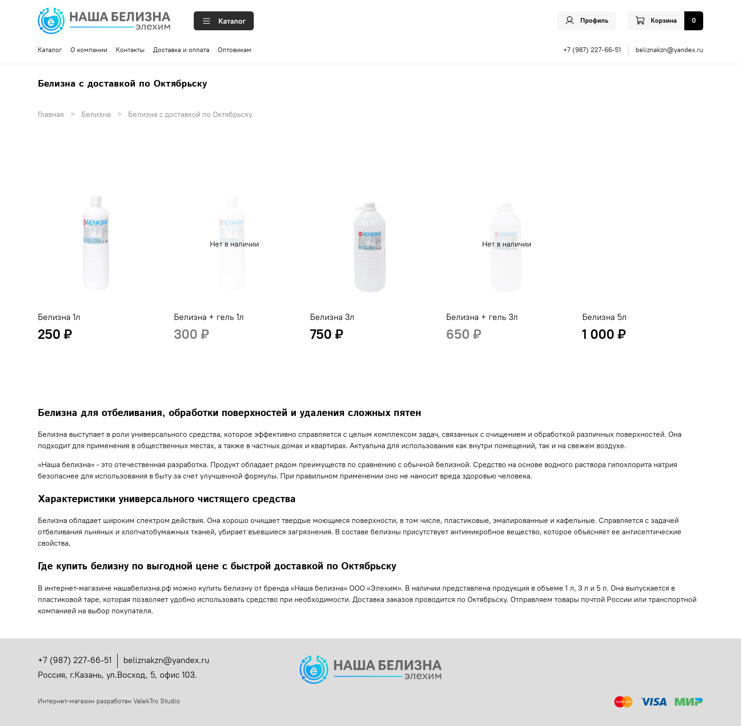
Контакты (130, 49)
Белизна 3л (332, 316)
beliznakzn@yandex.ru (669, 49)
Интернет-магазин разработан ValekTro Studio (109, 701)
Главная (51, 114)
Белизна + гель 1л (209, 316)
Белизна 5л (604, 316)
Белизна (96, 114)
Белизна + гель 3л (482, 316)
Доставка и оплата (181, 49)
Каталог (224, 21)
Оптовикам (234, 49)
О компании (88, 49)
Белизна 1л (59, 316)
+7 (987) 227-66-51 (592, 49)
